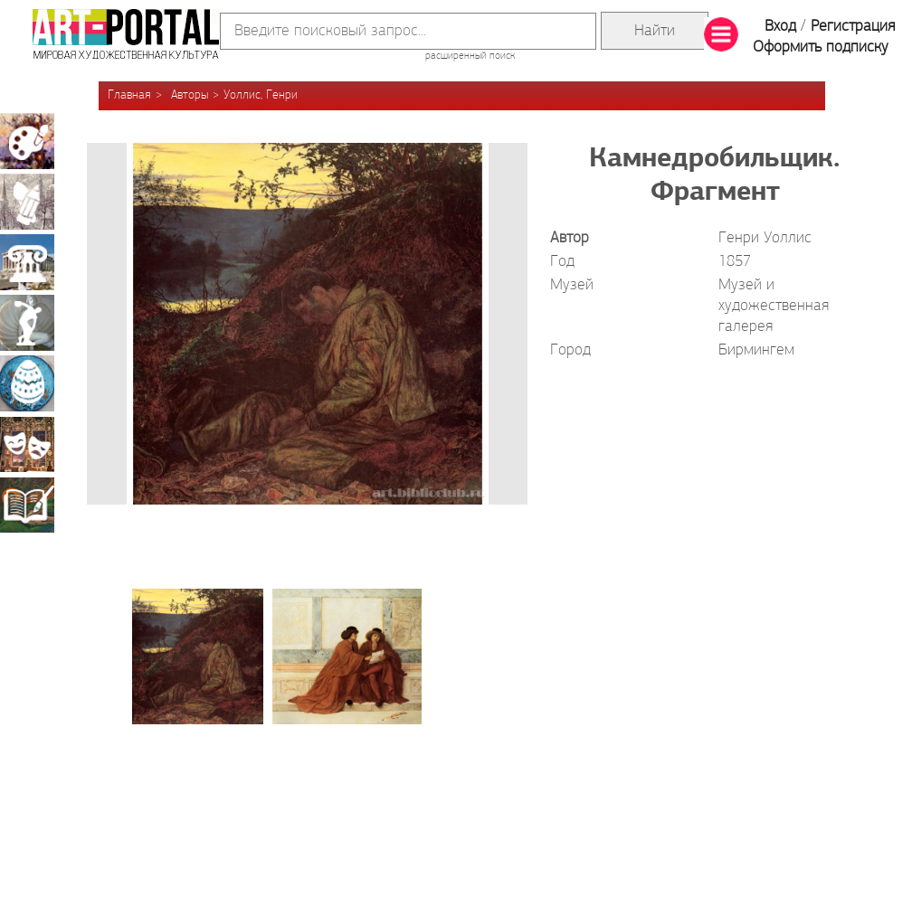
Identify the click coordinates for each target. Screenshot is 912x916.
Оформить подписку (820, 47)
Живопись (27, 141)
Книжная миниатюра (27, 505)
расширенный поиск (470, 56)
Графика (27, 202)
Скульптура (27, 323)
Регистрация (853, 26)
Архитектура (27, 262)
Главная (129, 95)
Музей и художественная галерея (773, 306)
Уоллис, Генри (260, 95)
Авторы (189, 95)
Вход (780, 26)
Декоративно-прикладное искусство (27, 383)
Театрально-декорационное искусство (27, 444)
